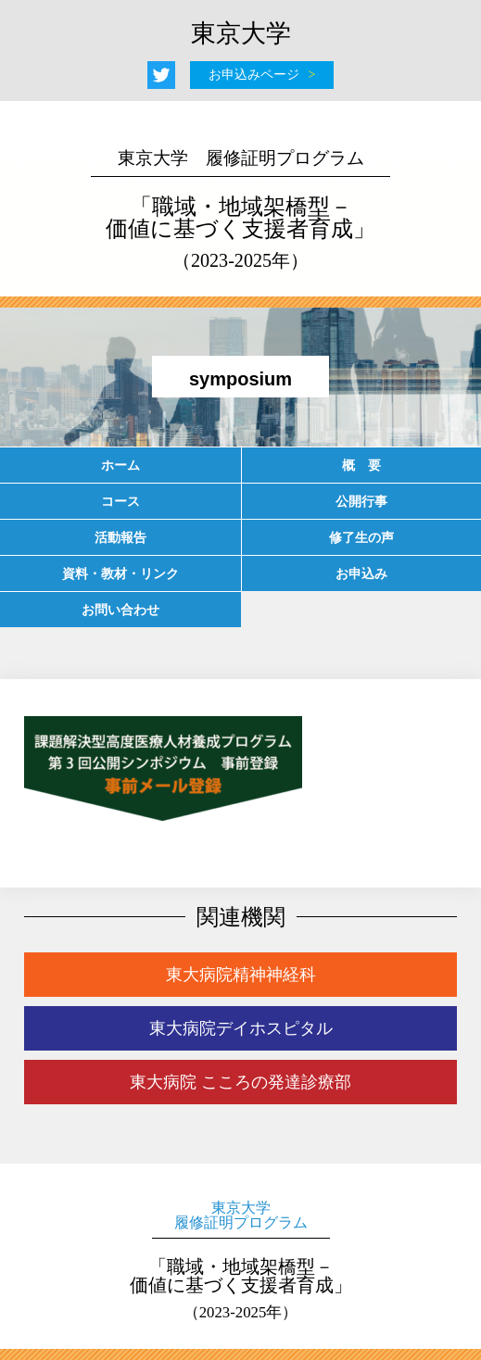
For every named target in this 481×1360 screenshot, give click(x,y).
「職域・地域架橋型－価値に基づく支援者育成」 (241, 209)
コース (120, 501)
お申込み (361, 573)
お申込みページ (254, 75)
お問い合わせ (120, 609)
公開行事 (361, 501)
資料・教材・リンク (120, 573)
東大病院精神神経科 (241, 974)
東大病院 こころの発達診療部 (240, 1082)
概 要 (361, 465)
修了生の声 (361, 537)
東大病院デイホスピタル (241, 1028)
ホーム (120, 465)
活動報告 (120, 537)
